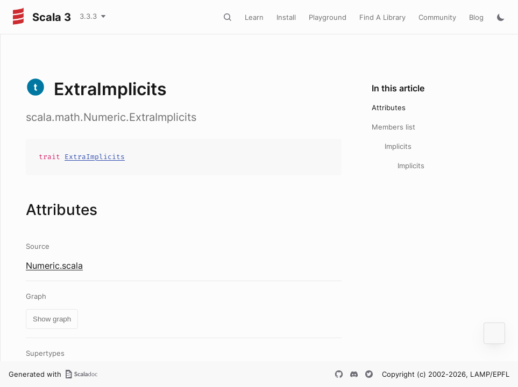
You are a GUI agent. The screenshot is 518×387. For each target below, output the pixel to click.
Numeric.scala (54, 265)
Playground (327, 17)
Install (286, 17)
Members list (393, 127)
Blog (476, 17)
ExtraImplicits (95, 156)
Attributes (389, 107)
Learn (254, 17)
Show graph (52, 319)
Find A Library (382, 17)
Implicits (398, 146)
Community (437, 17)
